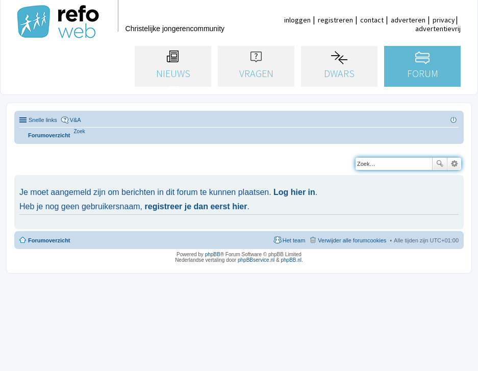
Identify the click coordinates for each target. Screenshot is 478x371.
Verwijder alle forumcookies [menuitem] (352, 240)
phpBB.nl (291, 260)
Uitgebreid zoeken (454, 164)
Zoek (439, 164)
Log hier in (294, 192)
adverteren (408, 19)
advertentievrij (438, 28)
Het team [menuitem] (294, 240)
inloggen (297, 19)
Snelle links (43, 120)
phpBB (212, 254)
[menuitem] (79, 131)
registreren (335, 19)
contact (372, 19)
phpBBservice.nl (256, 260)
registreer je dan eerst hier (196, 206)
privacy (444, 19)
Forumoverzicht (49, 240)
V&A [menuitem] (75, 120)
